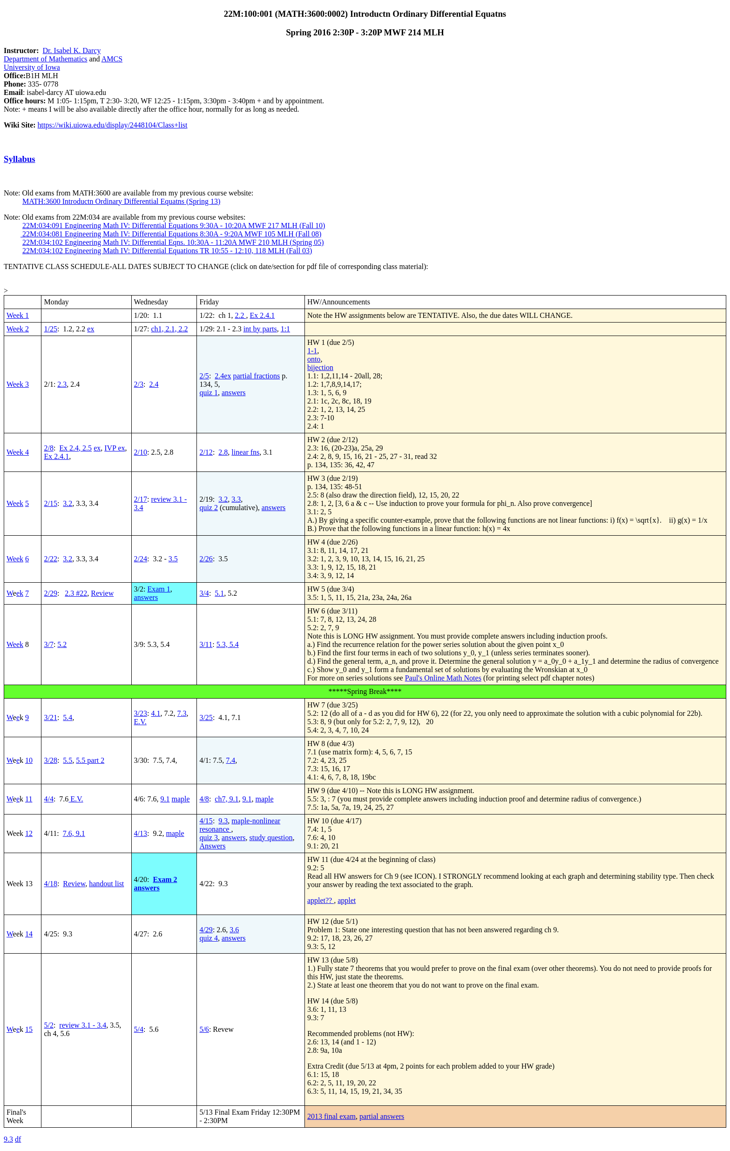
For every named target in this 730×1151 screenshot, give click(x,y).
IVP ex (114, 448)
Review (102, 593)
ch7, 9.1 (226, 799)
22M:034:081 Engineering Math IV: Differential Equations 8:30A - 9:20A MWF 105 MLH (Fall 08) (170, 234)
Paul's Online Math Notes (443, 678)
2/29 (50, 593)
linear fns (245, 452)
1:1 (285, 329)
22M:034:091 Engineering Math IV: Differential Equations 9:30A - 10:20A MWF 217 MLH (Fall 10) (173, 225)
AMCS (111, 59)
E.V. (140, 722)
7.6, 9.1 (74, 833)
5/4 (138, 1029)
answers (234, 393)
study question (271, 837)
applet (347, 900)
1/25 (50, 329)
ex (90, 329)
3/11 (205, 644)
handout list (106, 884)
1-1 (312, 351)
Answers (212, 846)
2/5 (204, 376)
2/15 (50, 503)
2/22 (50, 559)
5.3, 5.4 (227, 644)
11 (28, 799)
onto (313, 359)
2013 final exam (331, 1116)
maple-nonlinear (255, 821)
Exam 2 (165, 879)
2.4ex (223, 376)
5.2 (62, 644)
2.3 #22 (76, 593)
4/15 (205, 821)
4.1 (155, 713)
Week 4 (18, 452)
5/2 (48, 1025)
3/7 (48, 644)
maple (180, 799)
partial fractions (256, 376)
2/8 (48, 448)
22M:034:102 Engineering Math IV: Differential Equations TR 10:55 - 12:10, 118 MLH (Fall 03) (167, 251)
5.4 (67, 717)
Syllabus (19, 159)
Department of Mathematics (46, 59)
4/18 (50, 884)
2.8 (223, 452)
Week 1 (18, 315)
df (18, 1139)
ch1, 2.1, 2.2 (169, 329)
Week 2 (18, 329)
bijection (320, 367)
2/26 (205, 559)
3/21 (50, 717)
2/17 (140, 499)
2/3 (138, 384)
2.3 (62, 384)
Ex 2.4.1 (262, 315)
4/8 (204, 799)
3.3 (236, 499)
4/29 (205, 930)
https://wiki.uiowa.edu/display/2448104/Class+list (113, 125)
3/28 (50, 760)
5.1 (219, 593)
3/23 (140, 713)
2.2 (240, 315)
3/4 (204, 593)
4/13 (140, 833)
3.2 (67, 503)
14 (29, 934)
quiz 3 (208, 837)
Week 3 (18, 384)
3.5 (173, 559)
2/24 (140, 559)
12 (29, 833)
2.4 (153, 384)
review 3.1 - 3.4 (82, 1025)
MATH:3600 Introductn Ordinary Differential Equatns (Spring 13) (121, 201)
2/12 (205, 452)
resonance (215, 829)
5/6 (204, 1029)
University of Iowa (32, 67)
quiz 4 (208, 938)
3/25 (205, 717)
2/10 (140, 452)
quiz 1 (208, 393)
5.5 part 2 (90, 760)
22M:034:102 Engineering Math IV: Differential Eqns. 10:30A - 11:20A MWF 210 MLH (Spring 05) (173, 242)
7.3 (181, 713)
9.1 (164, 799)
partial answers (381, 1116)
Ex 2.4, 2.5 (75, 448)
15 (29, 1029)
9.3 (223, 821)
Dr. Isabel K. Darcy (72, 50)
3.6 (234, 930)
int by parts (260, 329)
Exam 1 (158, 589)
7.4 (230, 760)
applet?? (320, 900)
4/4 (48, 799)
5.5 (67, 760)
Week (15, 503)
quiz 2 (208, 508)
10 (29, 760)
